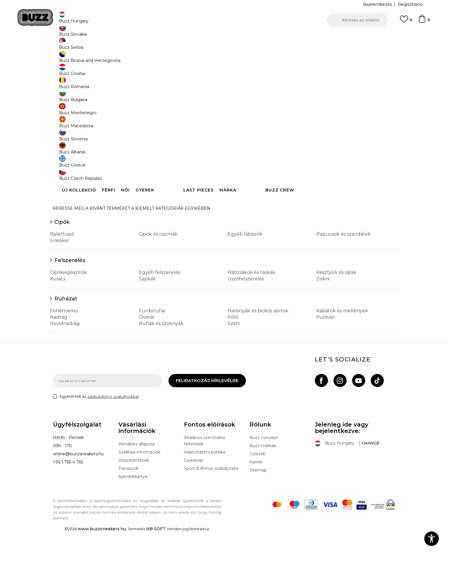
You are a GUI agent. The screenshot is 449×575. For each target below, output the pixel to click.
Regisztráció (410, 4)
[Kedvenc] (406, 21)
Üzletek (257, 496)
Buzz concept (263, 480)
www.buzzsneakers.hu (102, 571)
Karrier (255, 505)
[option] (224, 37)
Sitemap (258, 513)
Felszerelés (69, 303)
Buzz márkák (262, 488)
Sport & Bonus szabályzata (211, 511)
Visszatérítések (133, 503)
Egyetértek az (99, 439)
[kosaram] (424, 21)
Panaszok (128, 511)
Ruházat (65, 341)
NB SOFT (156, 571)
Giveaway (193, 503)
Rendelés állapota (136, 487)
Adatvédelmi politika (204, 495)
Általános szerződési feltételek (204, 484)
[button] (357, 20)
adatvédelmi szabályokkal (113, 439)
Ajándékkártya (132, 519)
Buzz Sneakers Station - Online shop (83, 46)
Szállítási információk (139, 495)
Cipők (62, 265)
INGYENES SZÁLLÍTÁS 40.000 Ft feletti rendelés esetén (222, 37)
